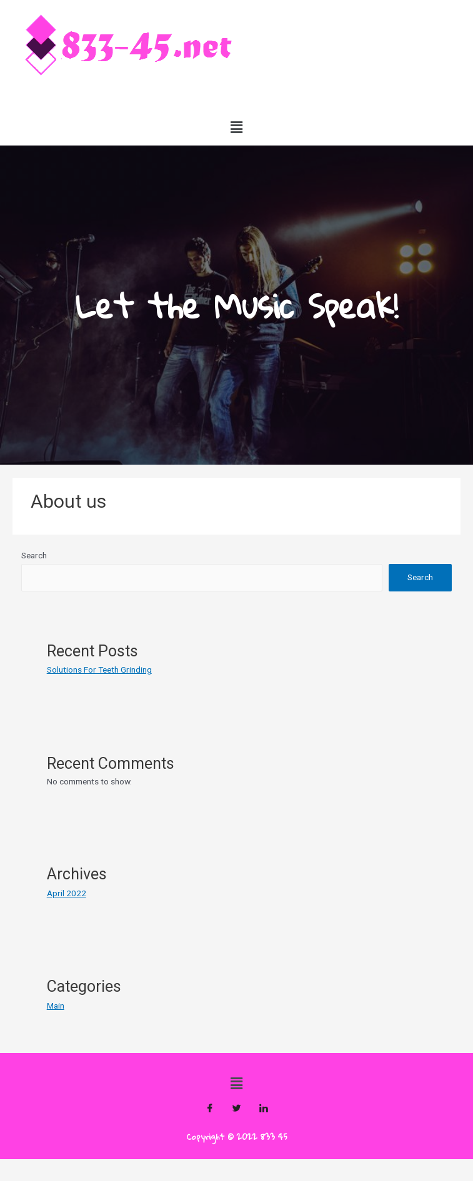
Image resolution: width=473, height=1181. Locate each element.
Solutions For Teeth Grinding (99, 670)
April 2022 (66, 893)
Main (55, 1006)
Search (34, 555)
